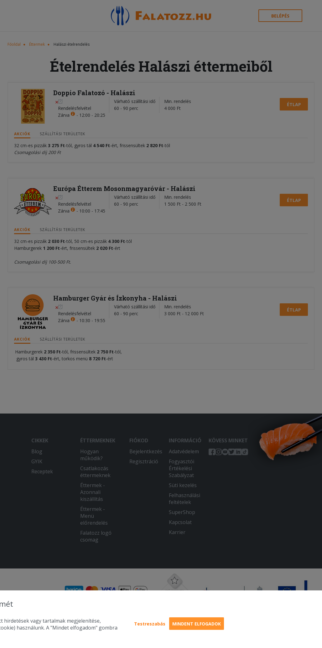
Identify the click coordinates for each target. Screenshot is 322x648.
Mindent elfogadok (196, 624)
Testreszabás (149, 624)
